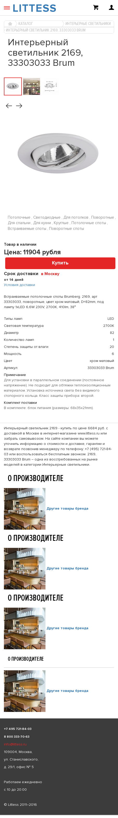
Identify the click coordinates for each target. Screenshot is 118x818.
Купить (60, 263)
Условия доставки (19, 285)
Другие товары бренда (67, 508)
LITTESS (34, 8)
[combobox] (52, 273)
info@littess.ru (15, 744)
